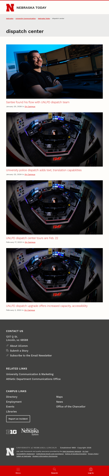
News (59, 401)
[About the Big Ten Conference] (11, 432)
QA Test (85, 451)
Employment (14, 401)
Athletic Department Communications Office (33, 379)
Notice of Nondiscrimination (76, 454)
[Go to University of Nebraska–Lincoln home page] (10, 8)
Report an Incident (18, 419)
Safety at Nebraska (23, 456)
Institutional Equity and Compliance (50, 454)
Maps (59, 396)
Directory (11, 396)
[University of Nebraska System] (30, 432)
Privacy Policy (93, 454)
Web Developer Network (72, 451)
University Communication (26, 18)
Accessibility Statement (25, 454)
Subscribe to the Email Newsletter (31, 355)
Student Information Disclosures (45, 456)
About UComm (19, 345)
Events (10, 406)
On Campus (30, 106)
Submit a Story (19, 350)
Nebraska (9, 18)
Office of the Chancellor (71, 406)
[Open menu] (18, 471)
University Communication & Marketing (30, 374)
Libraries (11, 411)
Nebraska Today (31, 7)
